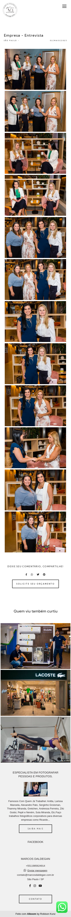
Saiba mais (36, 828)
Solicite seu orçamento (35, 584)
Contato (35, 899)
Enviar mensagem (37, 870)
